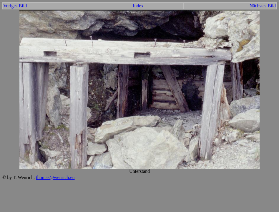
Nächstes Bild (263, 5)
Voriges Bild (15, 5)
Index (138, 5)
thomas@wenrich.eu (55, 177)
